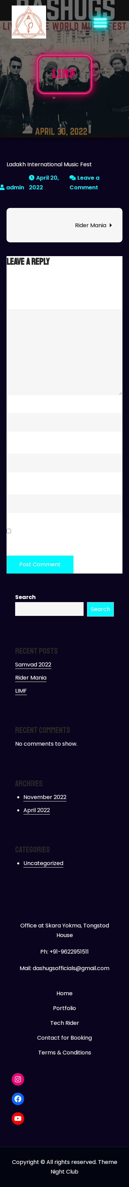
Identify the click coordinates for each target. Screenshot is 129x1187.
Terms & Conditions (64, 1053)
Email (16, 444)
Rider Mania (90, 225)
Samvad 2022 (33, 665)
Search (25, 597)
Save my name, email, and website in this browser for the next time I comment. (63, 537)
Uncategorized (43, 863)
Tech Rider (64, 1023)
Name (17, 403)
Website (18, 484)
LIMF (21, 691)
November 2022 (44, 797)
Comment (23, 299)
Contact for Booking (64, 1038)
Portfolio (64, 1008)
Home (64, 993)
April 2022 (36, 810)
